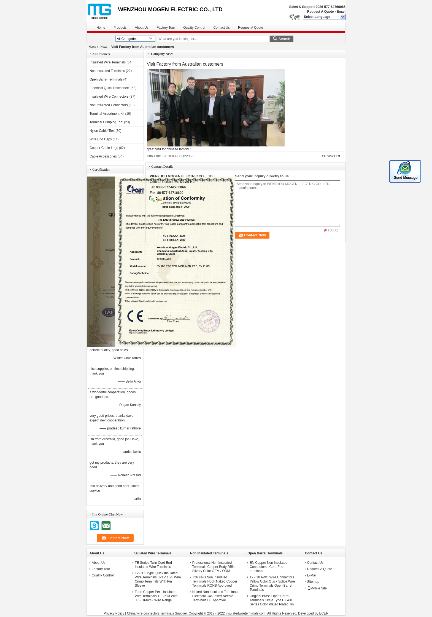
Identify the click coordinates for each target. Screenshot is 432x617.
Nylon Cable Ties (102, 131)
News (104, 46)
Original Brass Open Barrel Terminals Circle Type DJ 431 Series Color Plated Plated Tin (272, 600)
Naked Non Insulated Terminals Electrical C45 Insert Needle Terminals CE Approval (215, 596)
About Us (141, 28)
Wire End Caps (101, 139)
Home (100, 28)
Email (341, 12)
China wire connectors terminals (150, 613)
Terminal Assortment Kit (107, 114)
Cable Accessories (103, 156)
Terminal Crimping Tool (106, 122)
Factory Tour (166, 28)
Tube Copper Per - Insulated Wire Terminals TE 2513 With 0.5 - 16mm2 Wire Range (156, 596)
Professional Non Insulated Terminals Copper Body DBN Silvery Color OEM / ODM (213, 567)
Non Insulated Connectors (109, 105)
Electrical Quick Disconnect (109, 88)
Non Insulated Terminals (107, 71)
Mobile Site (317, 588)
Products (120, 28)
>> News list (331, 156)
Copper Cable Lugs (104, 148)
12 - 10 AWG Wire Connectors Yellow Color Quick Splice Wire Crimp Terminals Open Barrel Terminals (272, 583)
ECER (323, 613)
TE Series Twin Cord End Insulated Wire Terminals (153, 565)
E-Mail (312, 575)
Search (284, 39)
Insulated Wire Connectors (109, 96)
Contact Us (222, 28)
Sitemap (313, 582)
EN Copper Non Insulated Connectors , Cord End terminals (268, 567)
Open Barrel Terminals (106, 79)
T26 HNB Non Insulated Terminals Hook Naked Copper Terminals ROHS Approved (214, 581)
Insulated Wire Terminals (108, 62)
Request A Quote (320, 12)
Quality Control (194, 28)
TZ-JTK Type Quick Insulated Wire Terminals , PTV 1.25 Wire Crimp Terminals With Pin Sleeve (158, 579)
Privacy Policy (114, 613)
